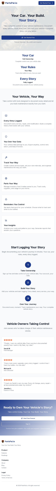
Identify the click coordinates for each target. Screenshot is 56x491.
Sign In (28, 424)
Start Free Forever (28, 418)
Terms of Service (6, 477)
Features (4, 453)
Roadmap (4, 455)
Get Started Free (46, 3)
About (3, 463)
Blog (2, 465)
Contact (3, 467)
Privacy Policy (5, 475)
